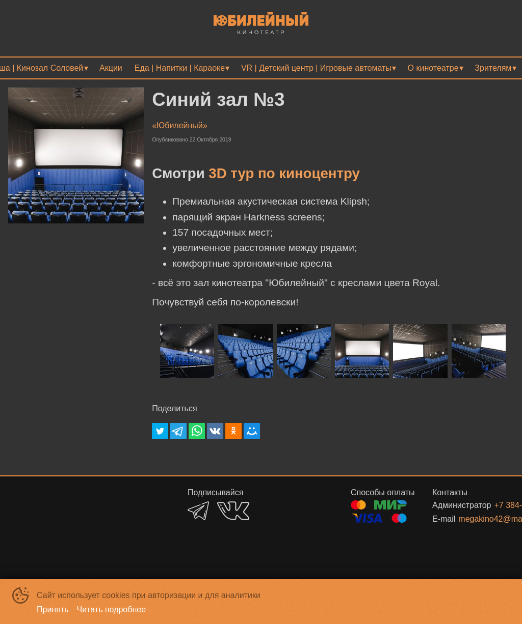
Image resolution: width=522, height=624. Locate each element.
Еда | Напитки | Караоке (180, 68)
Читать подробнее (111, 609)
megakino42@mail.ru (473, 519)
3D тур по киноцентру (283, 173)
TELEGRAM (198, 510)
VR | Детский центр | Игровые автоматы (316, 68)
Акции (110, 68)
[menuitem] (110, 67)
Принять (53, 609)
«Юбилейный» (179, 125)
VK (233, 510)
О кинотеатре (433, 68)
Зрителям (493, 68)
